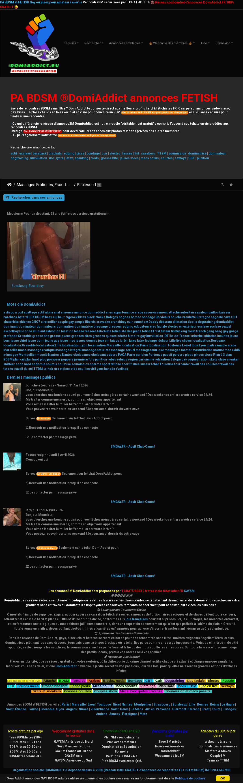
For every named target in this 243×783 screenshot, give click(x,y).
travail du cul (23, 361)
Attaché (49, 672)
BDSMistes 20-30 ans (25, 738)
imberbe (196, 328)
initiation (210, 328)
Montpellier (27, 346)
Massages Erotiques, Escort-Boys (44, 184)
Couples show (105, 682)
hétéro (122, 328)
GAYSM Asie (73, 747)
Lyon (202, 337)
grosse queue (60, 328)
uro (51, 158)
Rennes (202, 696)
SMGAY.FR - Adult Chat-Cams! (133, 438)
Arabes (94, 672)
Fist (11, 677)
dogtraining (19, 158)
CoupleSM (218, 747)
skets (213, 351)
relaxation (162, 351)
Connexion (222, 43)
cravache (103, 313)
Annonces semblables (124, 43)
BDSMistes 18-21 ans (25, 734)
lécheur (163, 332)
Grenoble (25, 328)
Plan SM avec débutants (121, 729)
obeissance (81, 346)
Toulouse (166, 356)
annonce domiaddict (89, 304)
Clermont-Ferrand (186, 701)
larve (132, 332)
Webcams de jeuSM (169, 747)
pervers (178, 346)
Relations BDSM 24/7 (121, 748)
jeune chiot (19, 332)
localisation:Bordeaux (208, 332)
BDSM (39, 309)
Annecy (114, 706)
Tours (216, 701)
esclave (25, 153)
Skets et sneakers (46, 682)
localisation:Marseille (104, 337)
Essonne (25, 323)
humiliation (38, 158)
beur (61, 309)
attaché (174, 304)
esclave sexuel (220, 318)
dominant (10, 318)
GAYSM (189, 583)
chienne (25, 313)
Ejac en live (208, 677)
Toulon (33, 701)
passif (167, 346)
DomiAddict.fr (66, 658)
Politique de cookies (190, 778)
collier (52, 313)
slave (222, 351)
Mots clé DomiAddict (26, 296)
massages (172, 342)
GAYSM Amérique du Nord (73, 733)
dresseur (115, 318)
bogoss (124, 309)
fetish (146, 323)
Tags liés (70, 43)
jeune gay (52, 332)
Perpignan (130, 706)
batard (23, 309)
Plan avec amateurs (121, 734)
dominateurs (46, 318)
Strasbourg (161, 696)
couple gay (66, 313)
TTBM (161, 153)
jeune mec (67, 332)
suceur (145, 356)
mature (218, 342)
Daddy (153, 313)
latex (69, 158)
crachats (55, 153)
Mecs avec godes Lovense (141, 682)
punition (203, 158)
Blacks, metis (114, 672)
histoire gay (137, 328)
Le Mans (137, 701)
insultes (223, 328)
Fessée (228, 672)
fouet (192, 323)
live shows (184, 332)
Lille (172, 332)
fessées (91, 323)
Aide (203, 43)
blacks (100, 309)
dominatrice (197, 153)
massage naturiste (96, 342)
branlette (189, 309)
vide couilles (80, 361)
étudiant (39, 323)
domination (65, 318)
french (201, 323)
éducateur (141, 318)
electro (115, 153)
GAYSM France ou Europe (73, 743)
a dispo (8, 304)
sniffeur (9, 356)
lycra (60, 158)
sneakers (148, 153)
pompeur (53, 351)
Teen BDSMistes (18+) (25, 729)
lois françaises (137, 611)
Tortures (78, 672)
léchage (151, 332)
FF (153, 323)
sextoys (180, 158)
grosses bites (81, 328)
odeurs (112, 346)
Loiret (186, 337)
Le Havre (227, 696)
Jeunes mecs (28, 677)
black (91, 309)
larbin (124, 332)
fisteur (165, 323)
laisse (114, 332)
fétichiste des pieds (126, 323)
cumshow (140, 313)
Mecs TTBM (187, 677)
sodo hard (23, 356)
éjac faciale (158, 318)
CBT (191, 158)
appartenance (124, 304)
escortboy (11, 323)
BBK (31, 309)
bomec (136, 309)
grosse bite (109, 158)
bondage (93, 153)
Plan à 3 (219, 346)
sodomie (38, 356)
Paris (131, 346)
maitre (211, 337)
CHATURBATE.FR (143, 770)
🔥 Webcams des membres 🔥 (170, 43)
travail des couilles (203, 356)
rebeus (122, 351)
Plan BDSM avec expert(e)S (121, 753)
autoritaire (188, 304)
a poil (19, 304)
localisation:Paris (134, 337)
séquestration (198, 351)
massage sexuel (123, 342)
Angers (71, 701)
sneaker (233, 351)
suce (136, 356)
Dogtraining (174, 672)
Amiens (101, 706)
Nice (116, 696)
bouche (176, 309)
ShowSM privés (169, 733)
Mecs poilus (102, 677)
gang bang (214, 323)
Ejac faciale (195, 672)
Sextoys (227, 677)
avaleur (202, 304)
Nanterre (54, 346)
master (186, 342)
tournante (181, 356)
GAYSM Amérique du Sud (73, 752)
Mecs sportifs (126, 677)
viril (93, 361)
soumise (64, 356)
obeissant (98, 346)
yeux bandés (106, 361)
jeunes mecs (129, 158)
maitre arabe (226, 337)
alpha (49, 304)
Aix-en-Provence (157, 701)
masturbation (202, 342)
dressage (100, 318)
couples (167, 158)
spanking (81, 158)
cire (44, 313)
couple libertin (85, 313)
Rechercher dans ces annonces (34, 197)
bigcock (71, 309)
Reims (214, 696)
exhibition (53, 323)
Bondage (135, 672)
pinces (199, 346)
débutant (165, 313)
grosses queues (104, 328)
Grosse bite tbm (54, 677)
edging (69, 153)
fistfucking (179, 323)
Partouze (155, 346)
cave (227, 309)
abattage (30, 304)
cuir (105, 153)
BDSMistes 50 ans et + (25, 748)
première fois (84, 351)
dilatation (180, 313)
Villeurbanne (99, 701)
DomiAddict (9, 185)
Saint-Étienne (16, 701)
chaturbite (11, 313)
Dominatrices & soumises (217, 738)
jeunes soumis (86, 332)
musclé (42, 346)
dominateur (217, 153)
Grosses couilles (77, 682)
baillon (214, 304)
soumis (51, 356)
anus (109, 304)
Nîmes (83, 701)
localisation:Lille (48, 337)
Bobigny (112, 309)
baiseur (224, 304)
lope (195, 337)
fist (136, 153)
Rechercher (92, 43)
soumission (177, 153)
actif (14, 153)
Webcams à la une (218, 733)
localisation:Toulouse (165, 337)
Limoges (229, 701)
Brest (206, 701)
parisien (142, 346)
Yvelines (122, 361)
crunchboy (118, 313)
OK (222, 778)
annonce (67, 304)
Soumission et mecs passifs (188, 682)
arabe (139, 304)
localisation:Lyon (74, 337)
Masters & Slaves (218, 743)
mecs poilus (150, 158)
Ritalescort (86, 184)
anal (57, 304)
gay (225, 323)
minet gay (10, 346)
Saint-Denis (120, 701)
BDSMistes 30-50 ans (25, 743)
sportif (127, 356)
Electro (213, 672)
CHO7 (36, 313)
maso (22, 342)
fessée (127, 153)
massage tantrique (150, 342)
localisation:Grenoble (19, 337)
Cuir (158, 672)
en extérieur (188, 318)
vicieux (65, 361)
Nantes (67, 346)
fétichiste (104, 323)
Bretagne (203, 309)
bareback (40, 153)
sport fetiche (111, 356)
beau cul (51, 309)
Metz (143, 706)
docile (192, 313)
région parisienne (141, 351)
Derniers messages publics (31, 369)
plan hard (32, 351)
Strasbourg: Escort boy (28, 277)
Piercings (148, 677)
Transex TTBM (218, 752)
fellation (67, 323)
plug (43, 351)
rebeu (112, 351)
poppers (67, 351)
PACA (122, 346)
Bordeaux (163, 309)
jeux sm (104, 332)
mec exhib (232, 342)
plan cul (19, 351)
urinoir (48, 361)
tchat (155, 356)
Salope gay (178, 351)
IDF (166, 328)
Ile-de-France (179, 328)
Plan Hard (166, 677)
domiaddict (225, 313)
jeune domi (36, 332)
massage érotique (41, 342)
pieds (94, 158)
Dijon (60, 701)
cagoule (217, 309)
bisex (82, 309)
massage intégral (68, 342)
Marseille (10, 342)
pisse (80, 153)
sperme (95, 356)
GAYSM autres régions (73, 738)
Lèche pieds (80, 677)
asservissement (156, 304)
